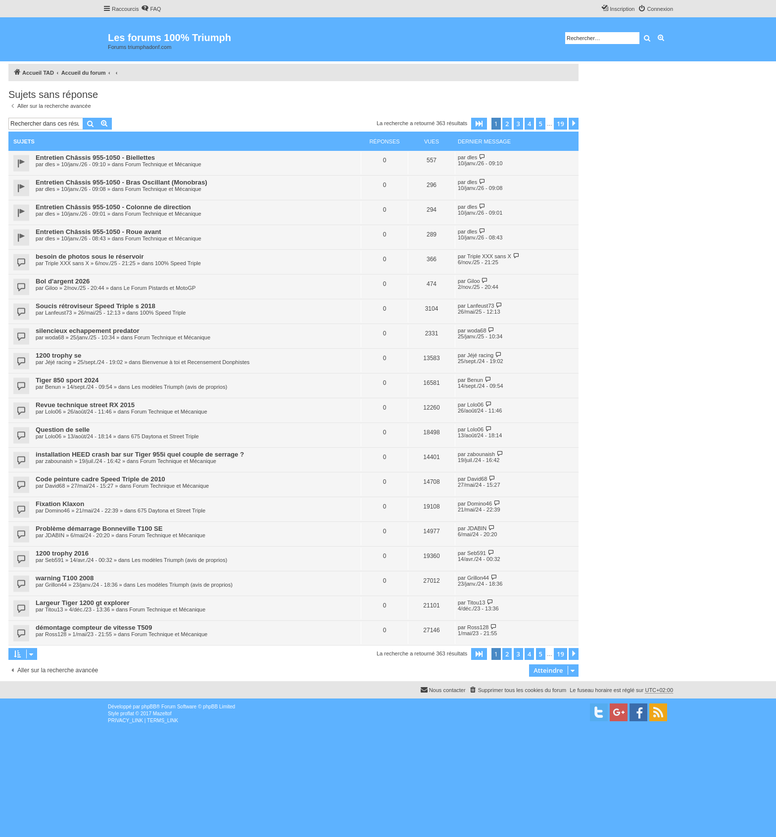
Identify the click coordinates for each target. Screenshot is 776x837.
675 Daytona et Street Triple (165, 436)
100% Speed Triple (178, 263)
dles (50, 164)
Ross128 (55, 634)
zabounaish (59, 461)
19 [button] (560, 123)
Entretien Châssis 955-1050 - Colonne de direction (113, 207)
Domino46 (57, 510)
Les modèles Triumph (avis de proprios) (179, 387)
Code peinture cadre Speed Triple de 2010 (100, 479)
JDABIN (54, 535)
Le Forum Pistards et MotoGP (160, 288)
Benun (53, 387)
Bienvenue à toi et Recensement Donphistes (195, 362)
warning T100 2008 (65, 578)
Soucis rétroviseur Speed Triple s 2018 (95, 306)
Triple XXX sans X (67, 263)
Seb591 (54, 560)
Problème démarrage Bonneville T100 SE (99, 528)
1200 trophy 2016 (62, 553)
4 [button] (529, 123)
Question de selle (63, 429)
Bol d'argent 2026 (63, 281)
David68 (55, 486)
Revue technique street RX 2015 (85, 405)
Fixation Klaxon (60, 504)
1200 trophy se (58, 355)
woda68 (54, 337)
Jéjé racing (58, 362)
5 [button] (540, 123)
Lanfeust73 (58, 313)
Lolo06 (53, 412)
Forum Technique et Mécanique (163, 164)
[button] (479, 124)
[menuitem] (151, 9)
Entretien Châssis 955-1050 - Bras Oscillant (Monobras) (121, 182)
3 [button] (518, 123)
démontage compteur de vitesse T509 (94, 627)
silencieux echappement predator (88, 330)
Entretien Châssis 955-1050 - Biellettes (95, 157)
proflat (127, 713)
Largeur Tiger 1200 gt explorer (83, 602)
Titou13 (54, 609)
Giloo (51, 288)
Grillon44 (56, 585)
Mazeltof (162, 713)
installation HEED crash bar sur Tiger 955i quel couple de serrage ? (140, 454)
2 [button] (507, 123)
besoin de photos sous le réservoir (90, 256)
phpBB (149, 706)
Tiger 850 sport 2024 (67, 380)
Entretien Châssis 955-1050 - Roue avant (98, 231)
